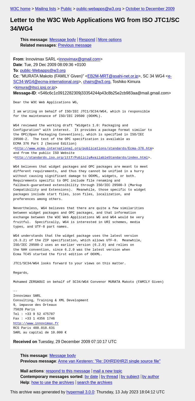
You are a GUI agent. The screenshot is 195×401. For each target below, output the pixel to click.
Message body (63, 39)
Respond (87, 39)
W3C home (20, 9)
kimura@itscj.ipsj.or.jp (35, 87)
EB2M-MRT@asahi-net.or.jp (112, 76)
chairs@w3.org (96, 81)
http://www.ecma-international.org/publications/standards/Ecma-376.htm (83, 148)
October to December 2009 (150, 9)
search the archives (94, 382)
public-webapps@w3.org (98, 9)
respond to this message (68, 371)
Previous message (75, 45)
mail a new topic (107, 371)
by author (150, 376)
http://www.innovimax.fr (36, 323)
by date (91, 376)
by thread (109, 376)
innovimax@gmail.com (79, 59)
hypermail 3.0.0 (80, 392)
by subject (130, 376)
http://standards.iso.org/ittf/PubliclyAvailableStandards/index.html (81, 157)
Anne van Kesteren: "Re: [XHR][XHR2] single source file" (109, 361)
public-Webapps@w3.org (43, 70)
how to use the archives (52, 382)
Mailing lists (45, 9)
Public (66, 9)
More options (110, 39)
